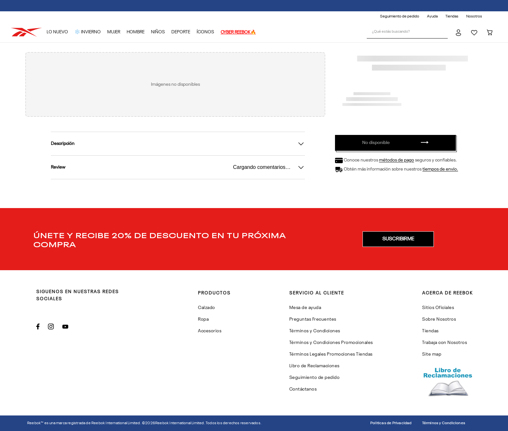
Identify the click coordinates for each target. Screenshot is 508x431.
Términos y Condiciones (443, 423)
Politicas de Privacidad (391, 423)
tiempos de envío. (440, 169)
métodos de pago (396, 160)
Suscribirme (398, 239)
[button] (398, 239)
